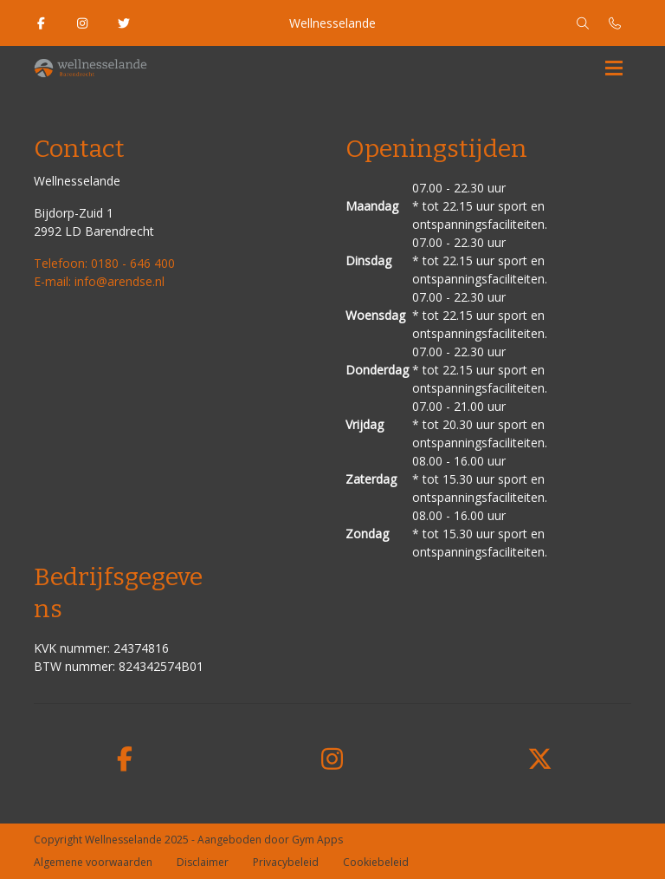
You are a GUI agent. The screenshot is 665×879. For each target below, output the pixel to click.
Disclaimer (203, 862)
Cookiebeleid (376, 862)
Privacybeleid (286, 862)
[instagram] (332, 760)
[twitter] (540, 760)
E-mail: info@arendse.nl (99, 281)
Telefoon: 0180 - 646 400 (104, 263)
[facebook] (125, 760)
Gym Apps (317, 839)
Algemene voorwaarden (93, 862)
